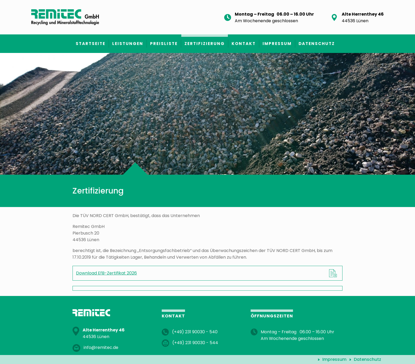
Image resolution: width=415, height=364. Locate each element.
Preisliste (164, 43)
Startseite (90, 43)
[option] (207, 114)
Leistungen (127, 43)
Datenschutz (317, 43)
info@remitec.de (101, 347)
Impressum (277, 43)
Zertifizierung (204, 43)
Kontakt (244, 43)
